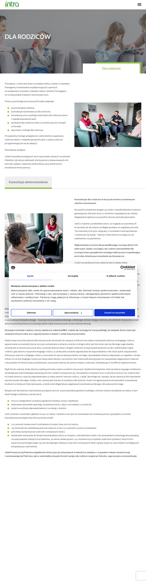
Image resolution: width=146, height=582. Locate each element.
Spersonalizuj (73, 312)
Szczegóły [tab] (73, 276)
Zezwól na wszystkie (114, 312)
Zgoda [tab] (30, 276)
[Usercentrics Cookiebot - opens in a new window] (122, 268)
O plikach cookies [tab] (116, 276)
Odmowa (31, 312)
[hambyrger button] (139, 4)
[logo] (12, 7)
